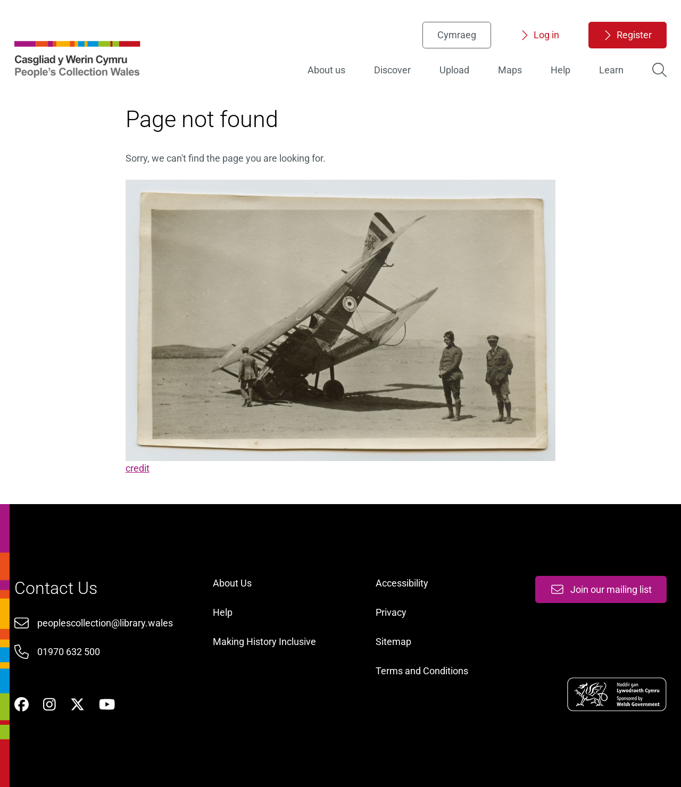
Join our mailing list (601, 589)
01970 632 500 (68, 651)
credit (138, 468)
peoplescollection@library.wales (105, 623)
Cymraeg (456, 34)
